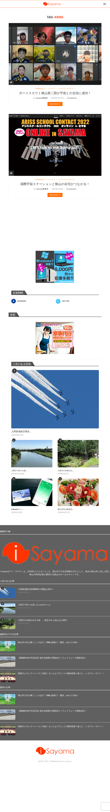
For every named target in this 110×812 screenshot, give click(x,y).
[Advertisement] (28, 228)
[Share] (11, 82)
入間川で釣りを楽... (19, 471)
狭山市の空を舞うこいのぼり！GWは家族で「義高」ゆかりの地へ (48, 642)
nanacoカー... (17, 509)
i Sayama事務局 (41, 98)
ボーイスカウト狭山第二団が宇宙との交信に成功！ (55, 93)
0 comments (72, 98)
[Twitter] (77, 301)
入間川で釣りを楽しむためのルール (34, 604)
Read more (55, 104)
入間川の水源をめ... (66, 471)
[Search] (108, 4)
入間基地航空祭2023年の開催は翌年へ (36, 589)
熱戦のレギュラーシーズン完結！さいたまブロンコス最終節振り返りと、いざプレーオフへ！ (61, 673)
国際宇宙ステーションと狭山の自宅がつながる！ (55, 184)
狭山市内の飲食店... (66, 509)
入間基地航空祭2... (21, 431)
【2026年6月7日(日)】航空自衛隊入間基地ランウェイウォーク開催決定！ (52, 658)
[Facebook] (32, 301)
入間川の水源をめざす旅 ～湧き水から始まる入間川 (42, 620)
